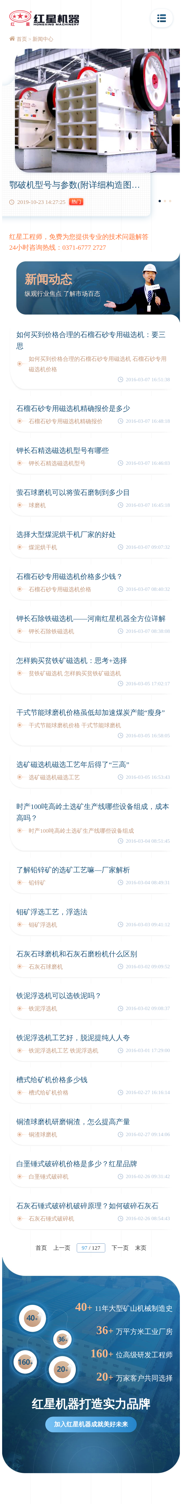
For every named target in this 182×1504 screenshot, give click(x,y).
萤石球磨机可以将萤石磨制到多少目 (73, 492)
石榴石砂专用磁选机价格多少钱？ (69, 576)
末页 (140, 1248)
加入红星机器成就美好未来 (91, 1424)
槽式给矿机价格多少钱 (51, 1080)
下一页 (120, 1248)
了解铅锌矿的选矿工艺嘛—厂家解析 (73, 870)
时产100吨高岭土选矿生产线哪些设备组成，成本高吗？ (92, 812)
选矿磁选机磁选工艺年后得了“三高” (72, 764)
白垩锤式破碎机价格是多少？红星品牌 (76, 1164)
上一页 (61, 1248)
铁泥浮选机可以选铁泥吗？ (59, 996)
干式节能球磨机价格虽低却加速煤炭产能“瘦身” (90, 712)
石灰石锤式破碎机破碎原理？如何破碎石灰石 (87, 1206)
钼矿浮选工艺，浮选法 (51, 912)
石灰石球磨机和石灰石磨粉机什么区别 (76, 954)
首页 (22, 39)
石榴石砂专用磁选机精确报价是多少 (73, 408)
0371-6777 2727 (84, 247)
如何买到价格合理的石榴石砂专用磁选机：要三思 (91, 340)
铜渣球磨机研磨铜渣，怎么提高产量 (73, 1122)
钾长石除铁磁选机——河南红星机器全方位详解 (91, 618)
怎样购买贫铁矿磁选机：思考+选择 (71, 660)
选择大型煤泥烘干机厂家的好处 (66, 534)
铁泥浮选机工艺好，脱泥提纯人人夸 (73, 1038)
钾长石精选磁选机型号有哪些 (62, 450)
